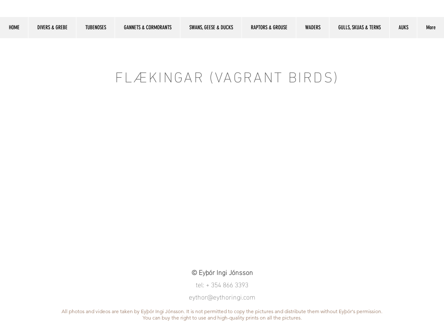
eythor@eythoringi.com (222, 296)
